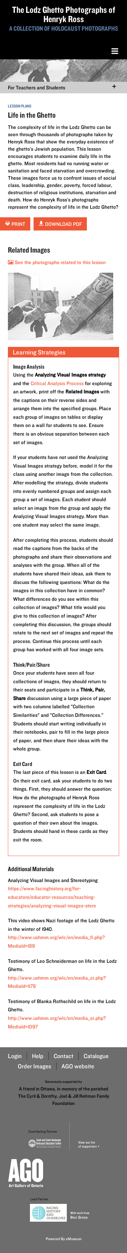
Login (15, 1056)
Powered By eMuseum (64, 1238)
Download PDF (60, 224)
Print (15, 224)
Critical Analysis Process (57, 383)
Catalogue (96, 1056)
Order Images (34, 1066)
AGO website (78, 1066)
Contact (63, 1056)
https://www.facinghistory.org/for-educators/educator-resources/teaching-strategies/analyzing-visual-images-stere (52, 896)
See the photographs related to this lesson (57, 262)
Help (37, 1056)
